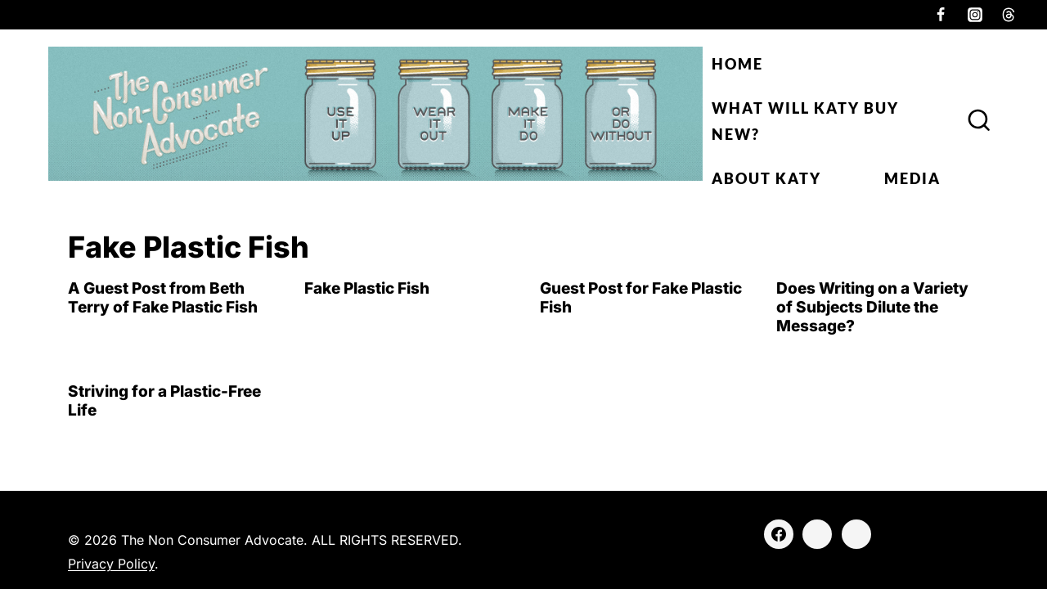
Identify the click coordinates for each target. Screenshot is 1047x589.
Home (737, 64)
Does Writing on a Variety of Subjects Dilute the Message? (872, 307)
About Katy (766, 178)
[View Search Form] (979, 121)
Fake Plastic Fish (366, 288)
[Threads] (1008, 14)
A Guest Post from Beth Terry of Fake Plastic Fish (163, 298)
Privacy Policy (111, 563)
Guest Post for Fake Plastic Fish (641, 298)
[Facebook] (940, 14)
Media (912, 178)
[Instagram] (975, 14)
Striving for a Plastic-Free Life (164, 401)
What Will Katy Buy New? (805, 121)
